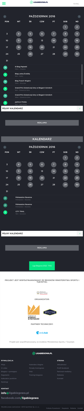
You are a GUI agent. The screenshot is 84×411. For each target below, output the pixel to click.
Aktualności (61, 365)
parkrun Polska (21, 102)
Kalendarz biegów (36, 365)
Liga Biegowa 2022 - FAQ (42, 266)
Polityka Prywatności (53, 408)
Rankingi (4, 382)
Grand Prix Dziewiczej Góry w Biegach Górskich (33, 88)
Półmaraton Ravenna (24, 197)
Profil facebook (63, 368)
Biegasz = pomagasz (9, 371)
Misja (3, 365)
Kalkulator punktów (9, 378)
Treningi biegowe (36, 375)
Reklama (60, 375)
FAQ (31, 371)
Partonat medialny (64, 371)
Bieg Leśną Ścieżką (22, 74)
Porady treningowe (36, 368)
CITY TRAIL (20, 211)
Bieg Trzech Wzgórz (23, 81)
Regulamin (5, 375)
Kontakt (60, 378)
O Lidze (4, 368)
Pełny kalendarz (12, 109)
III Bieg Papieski (21, 67)
